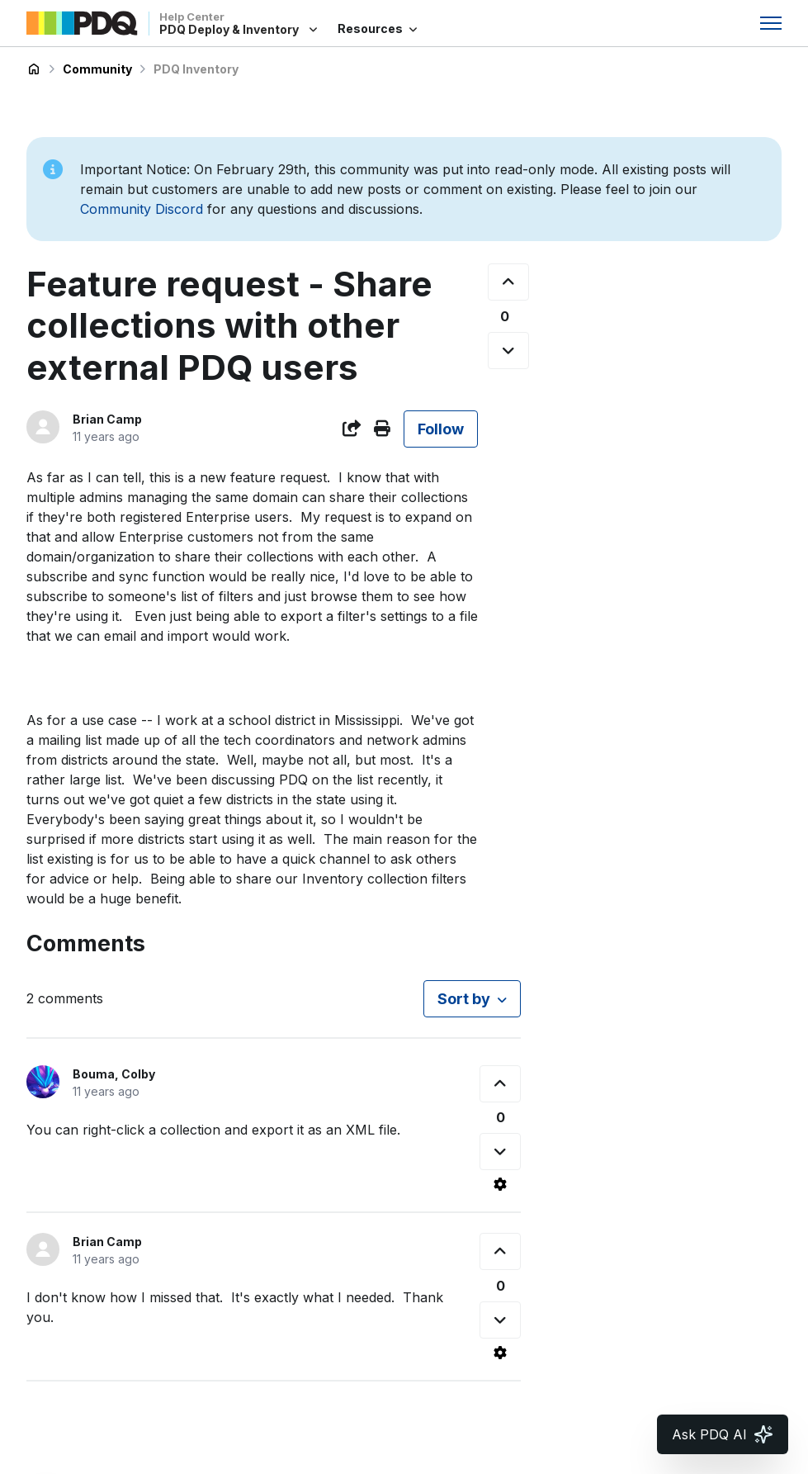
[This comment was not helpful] (500, 1151)
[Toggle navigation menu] (771, 23)
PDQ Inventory (196, 69)
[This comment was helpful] (500, 1083)
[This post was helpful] (508, 282)
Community (97, 69)
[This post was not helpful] (508, 350)
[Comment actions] (500, 1184)
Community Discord (141, 209)
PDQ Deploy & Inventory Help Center (33, 69)
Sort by (463, 998)
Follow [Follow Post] (441, 429)
